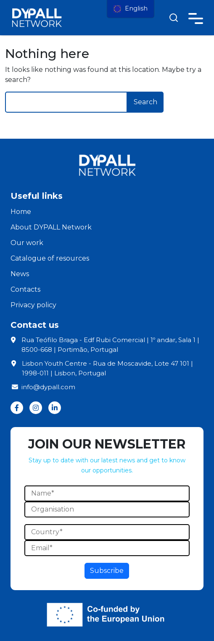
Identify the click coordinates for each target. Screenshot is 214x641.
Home (21, 212)
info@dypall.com (43, 387)
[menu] (130, 9)
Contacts (25, 289)
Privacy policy (33, 305)
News (20, 274)
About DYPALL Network (51, 227)
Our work (27, 243)
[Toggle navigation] (195, 17)
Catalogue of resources (50, 258)
